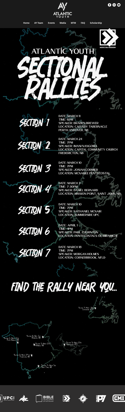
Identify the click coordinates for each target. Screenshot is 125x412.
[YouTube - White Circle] (118, 5)
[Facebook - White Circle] (109, 5)
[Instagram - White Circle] (114, 5)
